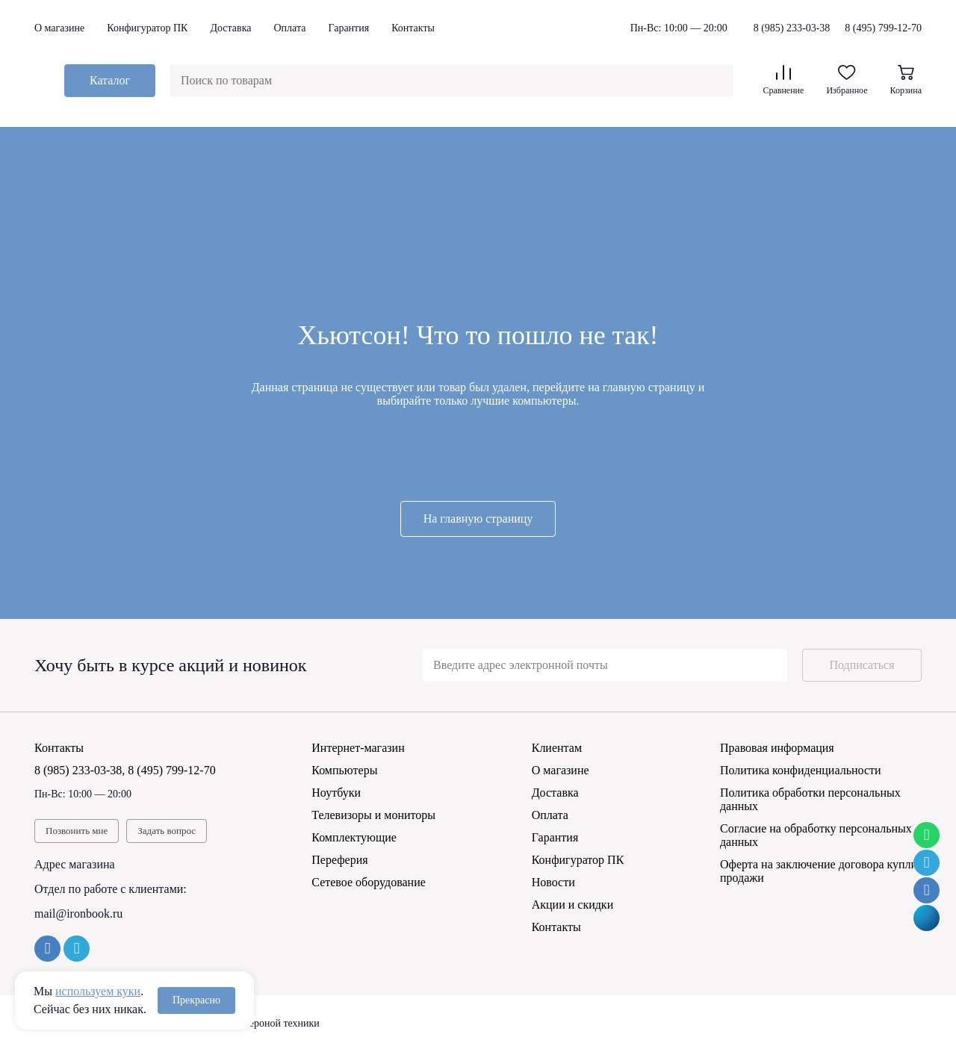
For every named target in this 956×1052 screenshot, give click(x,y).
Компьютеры (344, 770)
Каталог (110, 80)
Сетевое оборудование (368, 882)
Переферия (339, 859)
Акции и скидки (573, 904)
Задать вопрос (166, 830)
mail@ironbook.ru (78, 913)
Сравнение (783, 80)
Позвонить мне (77, 830)
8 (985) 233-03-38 (792, 28)
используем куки (97, 991)
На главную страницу (478, 518)
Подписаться (861, 665)
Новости (553, 882)
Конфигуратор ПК (147, 28)
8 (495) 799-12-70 (883, 28)
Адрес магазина (74, 864)
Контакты (413, 28)
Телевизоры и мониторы (373, 815)
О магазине (59, 28)
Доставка (230, 28)
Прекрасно (196, 1000)
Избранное (846, 80)
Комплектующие (354, 837)
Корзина (906, 80)
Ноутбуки (336, 792)
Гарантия (348, 28)
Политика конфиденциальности (800, 770)
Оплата (289, 28)
